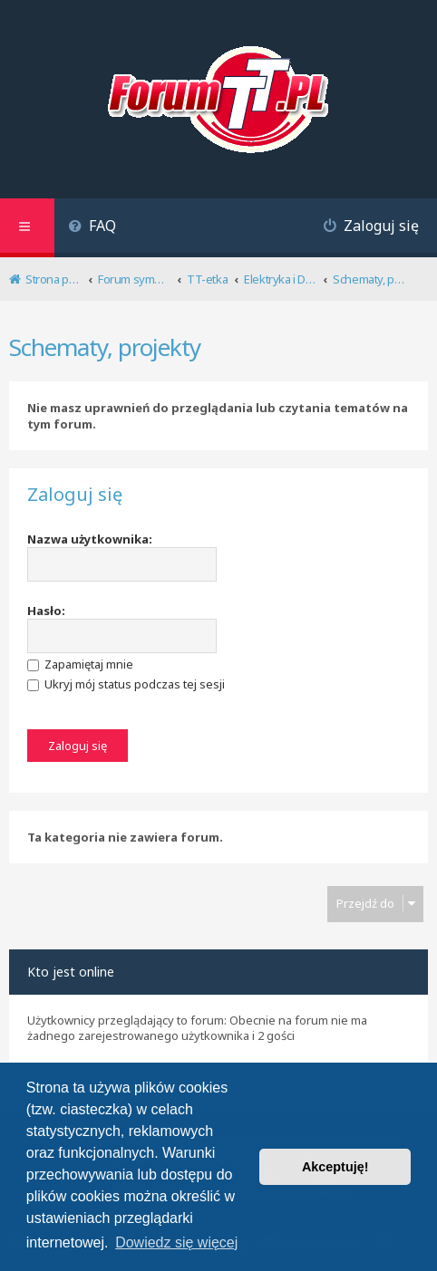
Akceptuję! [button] (335, 1167)
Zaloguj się (74, 494)
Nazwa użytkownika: (89, 539)
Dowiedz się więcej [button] (176, 1242)
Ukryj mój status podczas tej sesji (126, 684)
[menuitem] (92, 227)
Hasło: (46, 610)
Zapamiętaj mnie (80, 664)
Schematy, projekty (104, 347)
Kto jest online (70, 971)
